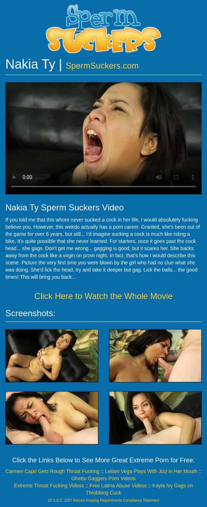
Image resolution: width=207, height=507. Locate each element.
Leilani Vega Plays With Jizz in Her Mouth (151, 471)
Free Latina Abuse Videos (118, 485)
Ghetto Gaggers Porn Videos (104, 478)
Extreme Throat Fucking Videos (49, 485)
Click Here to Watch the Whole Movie (103, 296)
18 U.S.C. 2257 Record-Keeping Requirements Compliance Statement (103, 500)
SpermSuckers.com (102, 65)
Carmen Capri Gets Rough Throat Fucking (52, 471)
